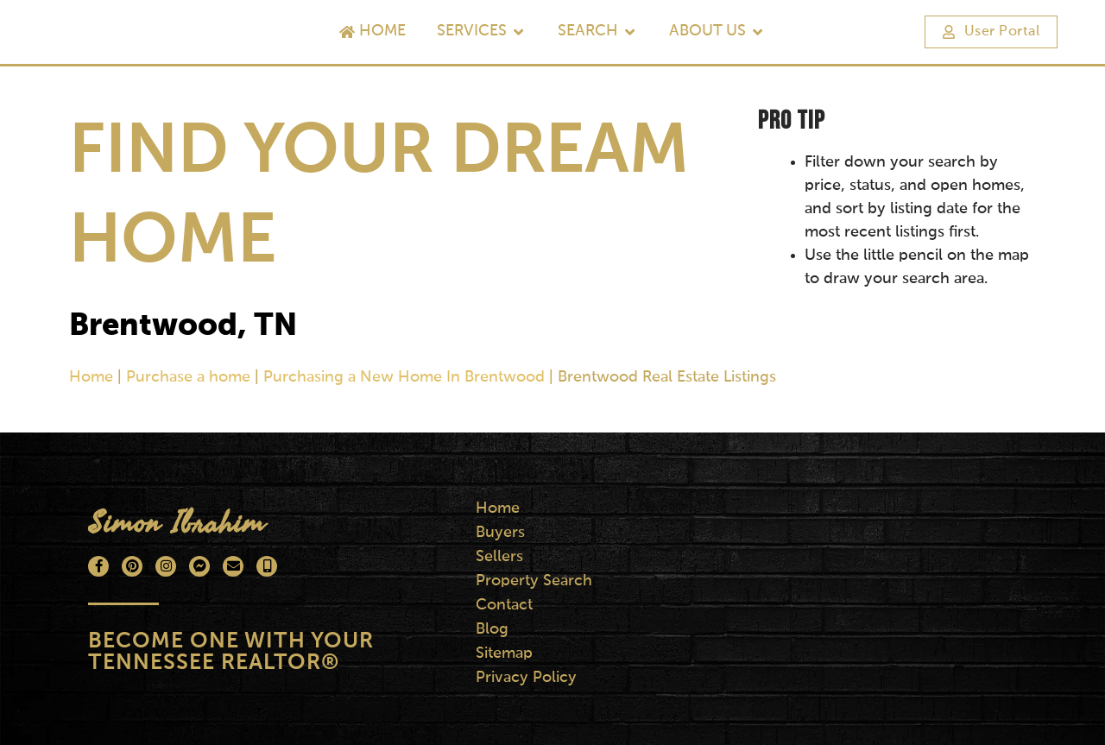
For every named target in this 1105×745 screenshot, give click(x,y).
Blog (493, 629)
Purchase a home (188, 377)
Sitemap (505, 653)
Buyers (501, 532)
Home (91, 377)
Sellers (500, 557)
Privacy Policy (527, 677)
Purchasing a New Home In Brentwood (404, 377)
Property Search (535, 581)
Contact (505, 605)
